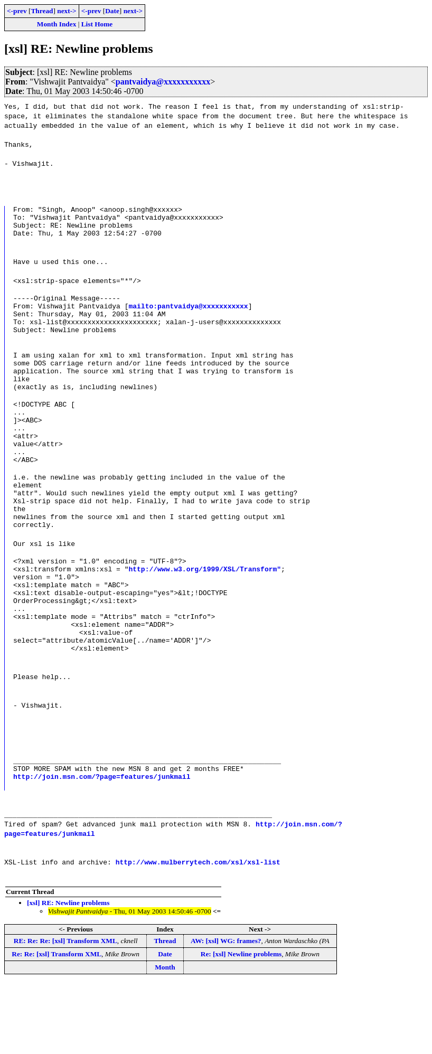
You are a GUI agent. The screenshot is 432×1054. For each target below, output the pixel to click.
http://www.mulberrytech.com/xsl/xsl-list (198, 933)
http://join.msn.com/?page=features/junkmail (101, 847)
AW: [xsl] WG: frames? (226, 1012)
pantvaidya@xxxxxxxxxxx (163, 81)
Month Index (56, 24)
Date (112, 11)
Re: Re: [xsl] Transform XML (56, 1025)
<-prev (17, 11)
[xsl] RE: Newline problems (68, 974)
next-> (66, 11)
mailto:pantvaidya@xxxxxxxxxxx (188, 315)
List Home (97, 24)
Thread (42, 11)
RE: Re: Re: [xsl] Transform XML (65, 1012)
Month (165, 1038)
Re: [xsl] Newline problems (241, 1025)
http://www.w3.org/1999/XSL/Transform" (204, 619)
